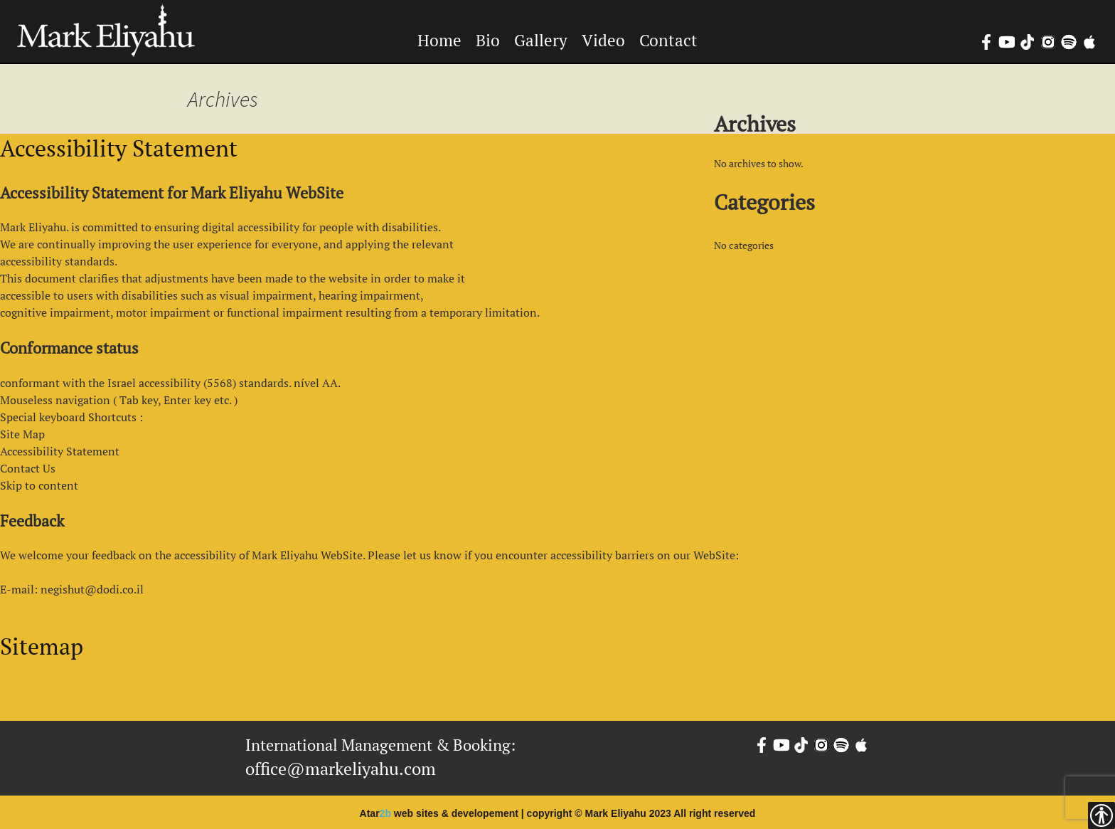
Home (439, 40)
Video (603, 40)
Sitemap (41, 646)
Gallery (540, 40)
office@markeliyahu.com (340, 768)
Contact (668, 40)
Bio (488, 40)
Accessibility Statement (119, 148)
